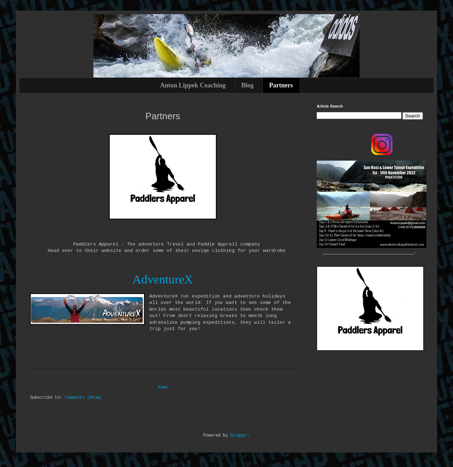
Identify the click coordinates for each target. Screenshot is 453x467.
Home (163, 387)
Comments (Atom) (83, 397)
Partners (281, 85)
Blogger (239, 435)
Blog (247, 85)
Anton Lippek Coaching (192, 85)
